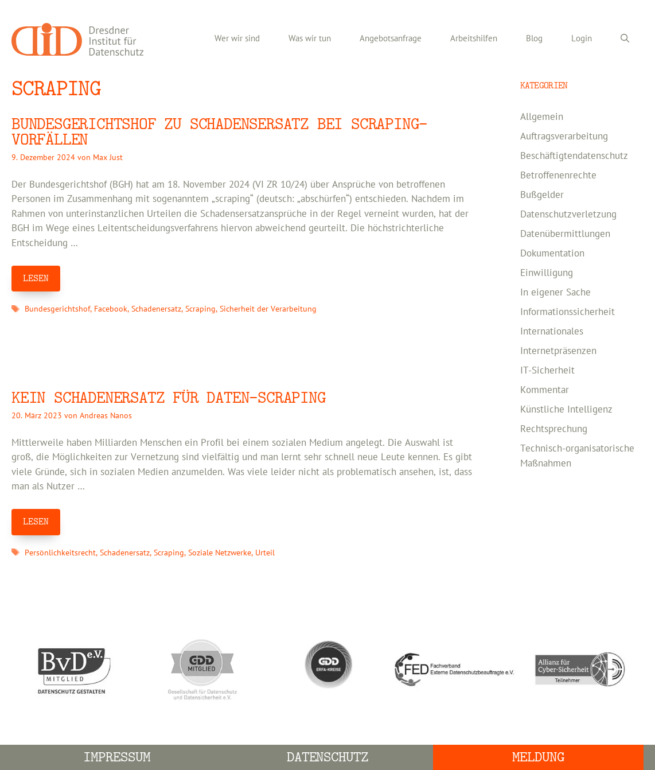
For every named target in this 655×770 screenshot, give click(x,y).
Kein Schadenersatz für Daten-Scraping (168, 398)
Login (581, 39)
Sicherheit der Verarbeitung (268, 309)
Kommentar (544, 390)
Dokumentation (552, 253)
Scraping (200, 309)
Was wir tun (309, 39)
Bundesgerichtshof (57, 309)
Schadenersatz (156, 309)
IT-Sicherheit (547, 370)
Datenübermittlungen (565, 234)
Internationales (551, 331)
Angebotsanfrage (391, 39)
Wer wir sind (237, 39)
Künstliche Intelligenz (566, 409)
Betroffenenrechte (558, 175)
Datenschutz (328, 757)
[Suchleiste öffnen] (625, 39)
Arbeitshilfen (473, 39)
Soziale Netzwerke (219, 553)
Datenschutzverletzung (568, 214)
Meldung (538, 757)
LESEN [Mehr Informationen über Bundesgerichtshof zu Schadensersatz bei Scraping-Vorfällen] (36, 278)
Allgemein (541, 117)
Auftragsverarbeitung (564, 136)
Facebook (110, 309)
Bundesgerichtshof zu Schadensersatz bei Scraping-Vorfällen (219, 132)
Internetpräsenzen (558, 351)
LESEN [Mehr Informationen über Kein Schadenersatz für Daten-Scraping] (36, 521)
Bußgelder (542, 195)
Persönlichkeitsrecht (60, 553)
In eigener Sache (555, 292)
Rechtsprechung (553, 429)
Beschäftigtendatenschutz (574, 156)
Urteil (265, 553)
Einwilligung (546, 273)
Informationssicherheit (567, 312)
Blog (534, 39)
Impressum (116, 757)
